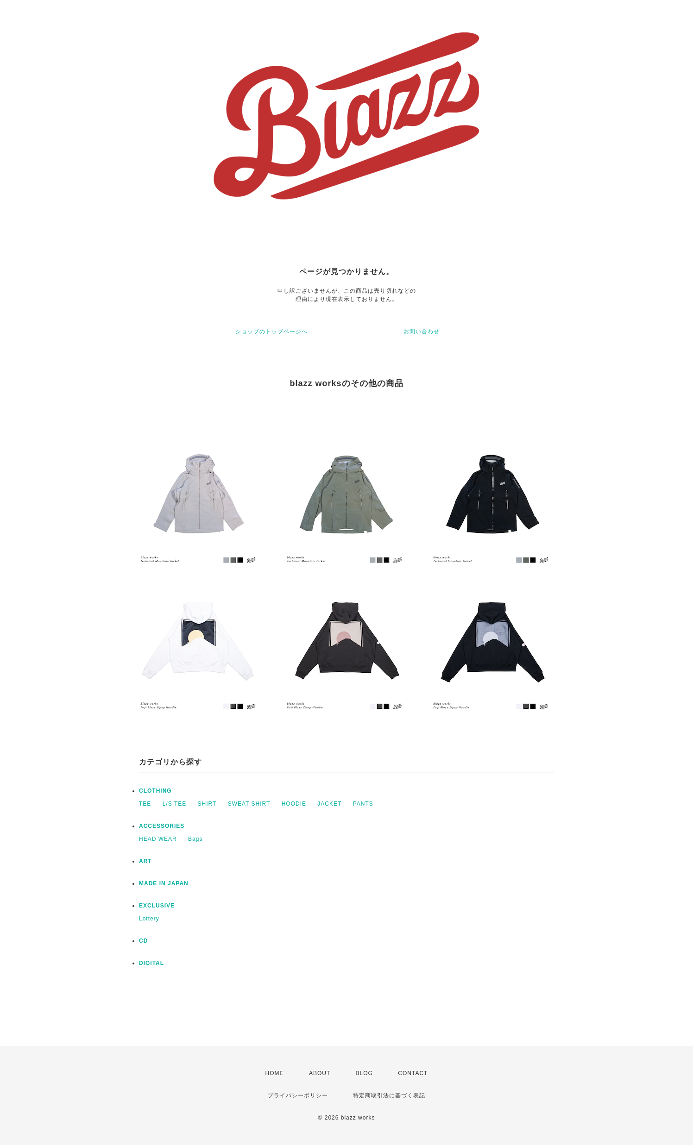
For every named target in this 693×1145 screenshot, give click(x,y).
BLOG (364, 1073)
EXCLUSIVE (157, 905)
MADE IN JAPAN (164, 883)
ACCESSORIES (161, 826)
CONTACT (413, 1073)
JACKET (329, 804)
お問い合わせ (421, 331)
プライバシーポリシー (298, 1095)
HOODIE (294, 804)
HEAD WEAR (158, 839)
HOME (274, 1073)
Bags (195, 839)
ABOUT (319, 1073)
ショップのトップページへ (271, 331)
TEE (145, 804)
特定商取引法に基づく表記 (389, 1095)
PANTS (363, 804)
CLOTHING (155, 791)
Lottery (149, 918)
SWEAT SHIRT (249, 804)
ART (145, 861)
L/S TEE (174, 804)
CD (143, 941)
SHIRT (207, 804)
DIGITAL (151, 963)
